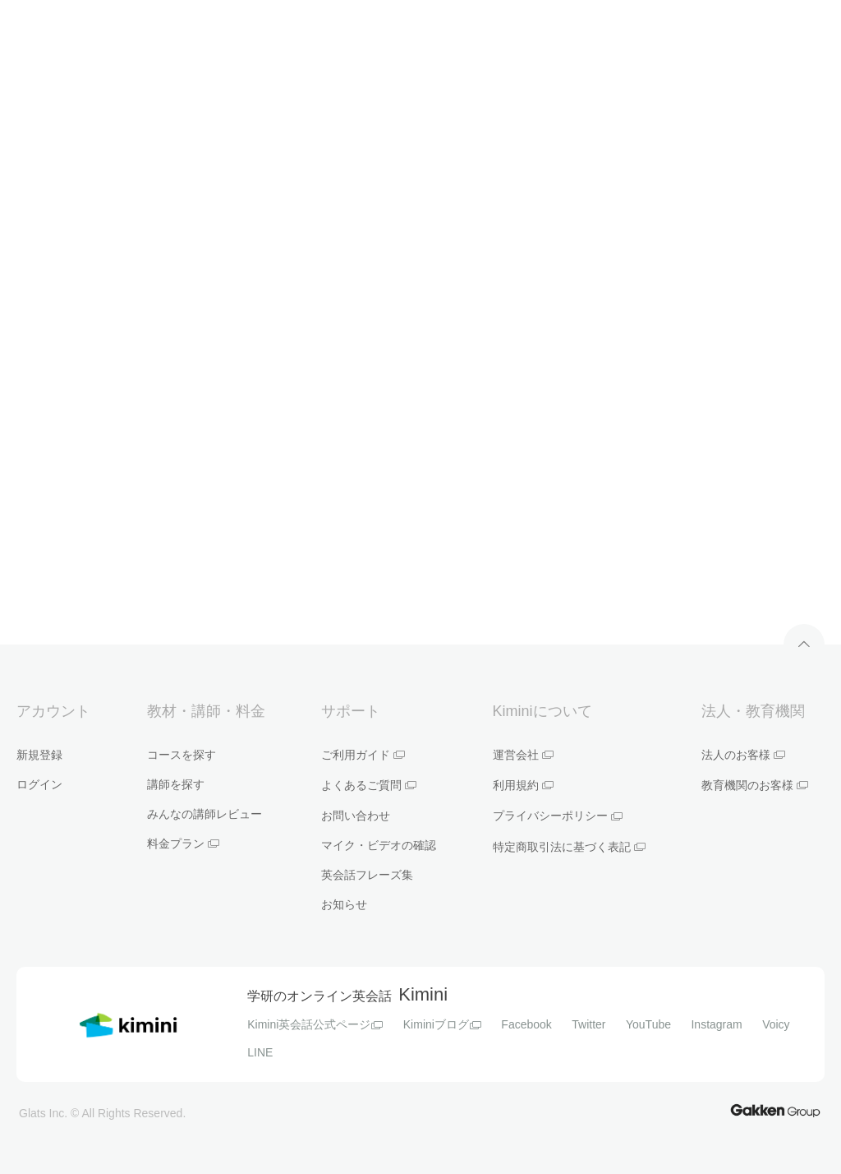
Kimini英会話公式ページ (315, 1024)
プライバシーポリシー (558, 815)
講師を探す (176, 784)
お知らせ (344, 904)
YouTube (648, 1024)
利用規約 (523, 785)
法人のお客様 (743, 754)
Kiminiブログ (442, 1024)
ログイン (39, 784)
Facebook (526, 1024)
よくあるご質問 (368, 785)
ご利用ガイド (363, 754)
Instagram (716, 1024)
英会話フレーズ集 (367, 874)
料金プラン (183, 843)
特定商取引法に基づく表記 (569, 846)
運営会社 (523, 754)
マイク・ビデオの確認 (378, 845)
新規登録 (39, 754)
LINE (260, 1052)
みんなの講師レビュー (204, 813)
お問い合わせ (355, 815)
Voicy (775, 1024)
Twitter (588, 1024)
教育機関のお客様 (754, 785)
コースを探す (181, 754)
